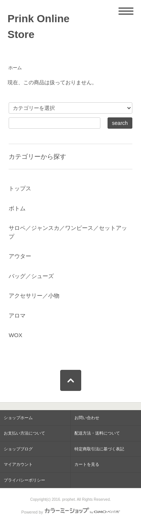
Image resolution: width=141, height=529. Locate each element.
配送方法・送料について (97, 433)
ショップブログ (18, 449)
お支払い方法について (24, 433)
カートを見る (86, 464)
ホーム (15, 67)
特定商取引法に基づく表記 (99, 449)
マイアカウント (18, 464)
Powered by (70, 512)
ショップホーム (18, 417)
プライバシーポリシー (24, 480)
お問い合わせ (86, 417)
